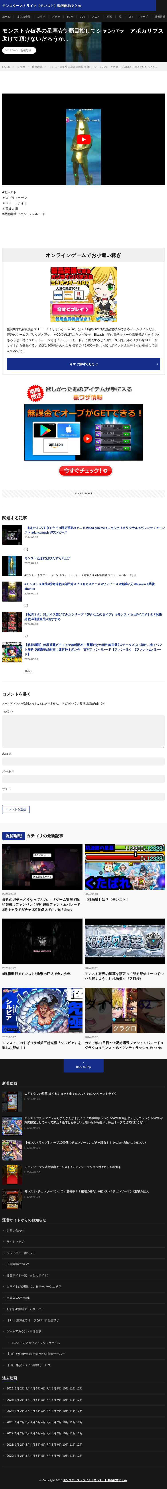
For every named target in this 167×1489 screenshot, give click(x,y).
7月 (49, 1399)
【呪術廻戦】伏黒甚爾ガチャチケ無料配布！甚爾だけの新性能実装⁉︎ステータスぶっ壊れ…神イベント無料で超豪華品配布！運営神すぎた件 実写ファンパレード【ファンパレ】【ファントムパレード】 (93, 649)
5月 (38, 1399)
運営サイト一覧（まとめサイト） (28, 1275)
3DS (82, 16)
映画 (109, 16)
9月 (59, 1399)
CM (130, 16)
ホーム (6, 16)
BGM (70, 16)
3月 (27, 1388)
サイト (6, 788)
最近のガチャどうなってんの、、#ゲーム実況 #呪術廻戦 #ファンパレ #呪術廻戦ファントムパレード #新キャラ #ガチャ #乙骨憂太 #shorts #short (41, 904)
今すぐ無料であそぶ (84, 364)
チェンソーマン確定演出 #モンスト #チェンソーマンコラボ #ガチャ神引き (72, 1167)
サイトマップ (15, 1241)
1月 (17, 1388)
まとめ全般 (23, 16)
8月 (54, 1399)
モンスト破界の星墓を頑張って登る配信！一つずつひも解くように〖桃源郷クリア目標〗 (124, 976)
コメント (8, 711)
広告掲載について (18, 1264)
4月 (33, 1388)
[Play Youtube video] (83, 139)
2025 (10, 1399)
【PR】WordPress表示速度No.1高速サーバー (36, 1353)
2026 (10, 1388)
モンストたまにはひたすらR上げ (47, 558)
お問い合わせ (15, 1230)
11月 (72, 1399)
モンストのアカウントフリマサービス (35, 1342)
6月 (43, 1399)
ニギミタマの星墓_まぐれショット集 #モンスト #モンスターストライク (70, 1093)
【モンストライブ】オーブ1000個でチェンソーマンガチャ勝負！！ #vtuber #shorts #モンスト (85, 1142)
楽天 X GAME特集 (18, 1298)
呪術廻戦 (160, 16)
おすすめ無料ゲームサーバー (25, 1309)
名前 (7, 753)
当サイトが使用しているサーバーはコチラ (34, 1286)
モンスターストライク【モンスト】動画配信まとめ (95, 1480)
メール (8, 771)
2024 (10, 1411)
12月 (79, 1399)
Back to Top (83, 1067)
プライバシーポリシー (21, 1253)
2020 (10, 1455)
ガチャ (56, 16)
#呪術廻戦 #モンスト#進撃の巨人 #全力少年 (36, 974)
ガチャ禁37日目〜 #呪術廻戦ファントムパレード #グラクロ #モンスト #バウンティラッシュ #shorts (124, 1045)
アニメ (96, 16)
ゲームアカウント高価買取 (24, 1331)
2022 (10, 1433)
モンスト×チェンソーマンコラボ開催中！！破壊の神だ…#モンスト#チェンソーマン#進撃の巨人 (86, 1191)
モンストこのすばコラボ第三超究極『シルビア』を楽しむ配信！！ (41, 1045)
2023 (10, 1422)
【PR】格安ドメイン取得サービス (29, 1365)
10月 (65, 1399)
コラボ (41, 16)
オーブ (144, 16)
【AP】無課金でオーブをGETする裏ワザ (33, 1320)
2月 (22, 1388)
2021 (10, 1444)
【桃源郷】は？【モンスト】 (107, 899)
